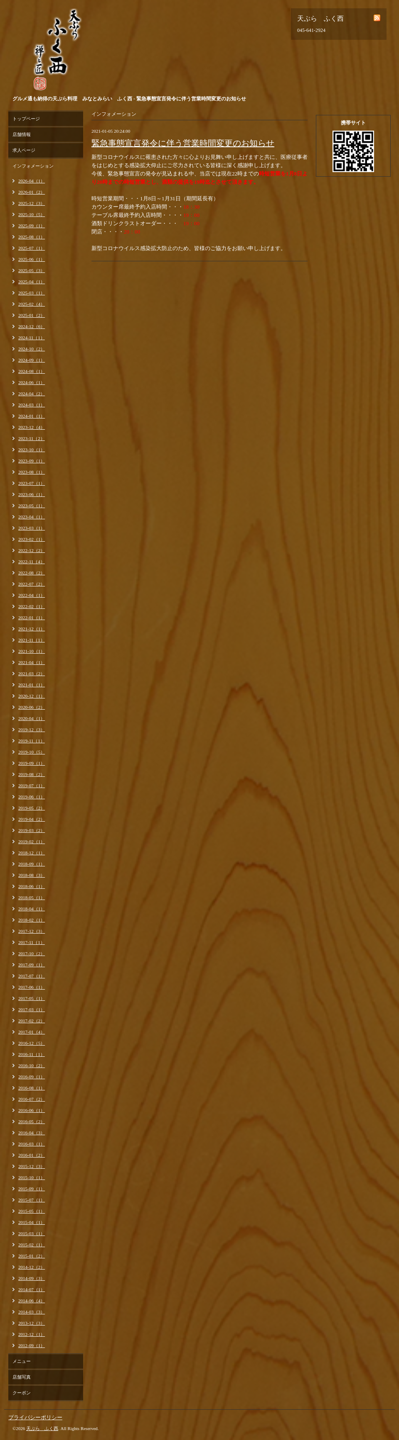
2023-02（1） (31, 539)
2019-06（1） (31, 796)
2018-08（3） (31, 875)
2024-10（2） (31, 348)
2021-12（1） (31, 628)
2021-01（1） (31, 684)
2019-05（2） (31, 807)
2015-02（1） (31, 1244)
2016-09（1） (31, 1076)
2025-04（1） (31, 281)
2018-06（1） (31, 886)
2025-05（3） (31, 270)
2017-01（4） (31, 1031)
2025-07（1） (31, 248)
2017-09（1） (31, 964)
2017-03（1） (31, 1009)
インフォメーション (33, 165)
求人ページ (23, 150)
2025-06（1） (31, 259)
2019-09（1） (31, 763)
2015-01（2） (31, 1255)
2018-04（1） (31, 908)
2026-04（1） (31, 180)
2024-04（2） (31, 393)
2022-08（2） (31, 572)
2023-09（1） (31, 460)
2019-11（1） (31, 740)
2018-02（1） (31, 919)
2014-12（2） (31, 1267)
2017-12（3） (31, 931)
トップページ (26, 118)
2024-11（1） (31, 337)
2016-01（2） (31, 1155)
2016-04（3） (31, 1132)
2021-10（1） (31, 651)
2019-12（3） (31, 729)
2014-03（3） (31, 1311)
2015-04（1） (31, 1222)
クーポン (21, 1392)
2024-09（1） (31, 360)
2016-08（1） (31, 1087)
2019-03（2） (31, 830)
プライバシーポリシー (35, 1417)
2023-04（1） (31, 516)
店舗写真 (21, 1376)
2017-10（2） (31, 953)
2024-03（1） (31, 404)
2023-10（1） (31, 449)
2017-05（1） (31, 998)
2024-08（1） (31, 371)
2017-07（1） (31, 975)
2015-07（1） (31, 1199)
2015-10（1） (31, 1177)
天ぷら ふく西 (42, 1428)
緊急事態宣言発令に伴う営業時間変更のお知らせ (182, 143)
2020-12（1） (31, 695)
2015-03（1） (31, 1233)
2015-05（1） (31, 1211)
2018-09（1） (31, 863)
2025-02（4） (31, 304)
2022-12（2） (31, 550)
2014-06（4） (31, 1300)
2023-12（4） (31, 427)
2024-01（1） (31, 416)
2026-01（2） (31, 192)
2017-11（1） (31, 942)
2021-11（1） (31, 639)
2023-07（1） (31, 483)
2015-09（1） (31, 1188)
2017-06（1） (31, 987)
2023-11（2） (31, 438)
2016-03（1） (31, 1143)
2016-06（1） (31, 1110)
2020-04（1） (31, 718)
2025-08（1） (31, 236)
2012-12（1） (31, 1334)
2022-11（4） (31, 561)
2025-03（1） (31, 292)
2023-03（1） (31, 527)
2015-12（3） (31, 1166)
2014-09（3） (31, 1278)
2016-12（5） (31, 1043)
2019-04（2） (31, 819)
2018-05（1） (31, 897)
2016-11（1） (31, 1054)
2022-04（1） (31, 595)
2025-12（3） (31, 203)
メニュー (21, 1361)
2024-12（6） (31, 326)
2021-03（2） (31, 673)
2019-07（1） (31, 785)
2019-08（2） (31, 774)
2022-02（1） (31, 606)
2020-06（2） (31, 707)
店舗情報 (21, 134)
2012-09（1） (31, 1345)
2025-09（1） (31, 225)
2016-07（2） (31, 1099)
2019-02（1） (31, 841)
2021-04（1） (31, 662)
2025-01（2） (31, 315)
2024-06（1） (31, 382)
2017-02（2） (31, 1020)
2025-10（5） (31, 214)
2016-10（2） (31, 1065)
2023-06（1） (31, 494)
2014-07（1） (31, 1289)
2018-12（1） (31, 852)
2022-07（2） (31, 583)
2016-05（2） (31, 1121)
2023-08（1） (31, 471)
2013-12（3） (31, 1323)
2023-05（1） (31, 505)
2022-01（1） (31, 617)
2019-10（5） (31, 751)
